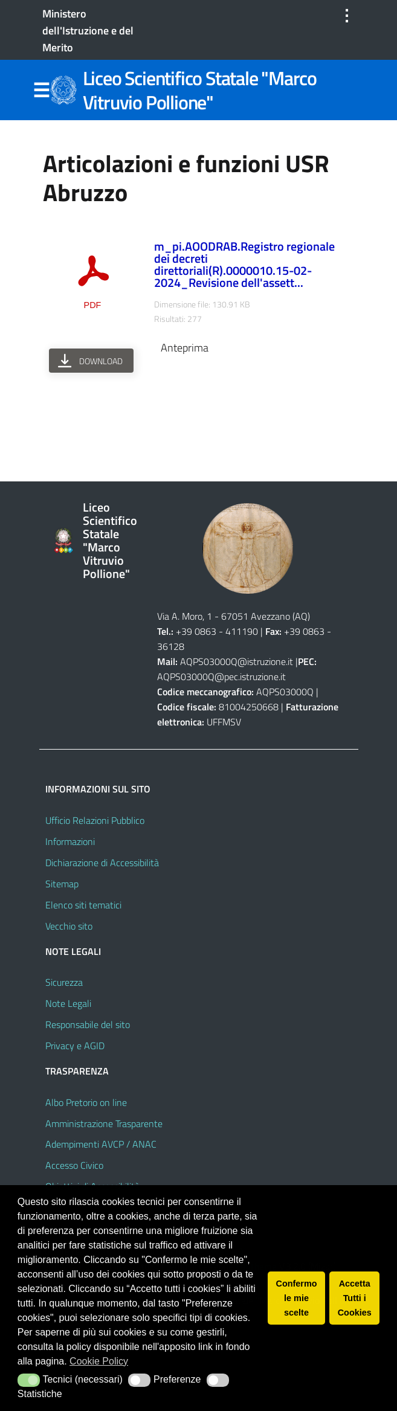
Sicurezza (64, 982)
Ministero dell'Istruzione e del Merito (88, 30)
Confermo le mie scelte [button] (296, 1298)
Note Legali (68, 1003)
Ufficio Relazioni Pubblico (94, 820)
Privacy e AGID (75, 1045)
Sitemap (62, 883)
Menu (42, 91)
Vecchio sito (68, 926)
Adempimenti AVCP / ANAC (101, 1144)
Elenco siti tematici (83, 905)
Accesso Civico (74, 1165)
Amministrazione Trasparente (104, 1123)
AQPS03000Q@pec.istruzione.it (221, 676)
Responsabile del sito (87, 1024)
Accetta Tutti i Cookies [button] (355, 1298)
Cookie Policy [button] (98, 1361)
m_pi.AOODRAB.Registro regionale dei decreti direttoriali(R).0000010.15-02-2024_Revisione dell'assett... (244, 264)
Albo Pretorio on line (86, 1102)
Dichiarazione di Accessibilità (102, 862)
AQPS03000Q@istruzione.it (237, 661)
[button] (29, 1380)
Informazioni (70, 841)
